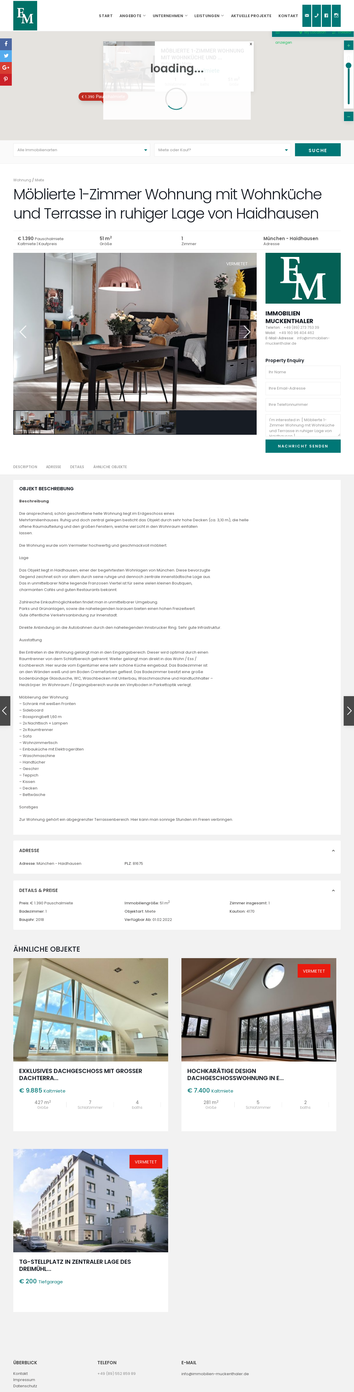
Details (77, 470)
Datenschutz (25, 1389)
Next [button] (246, 335)
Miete (39, 182)
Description (25, 470)
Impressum (24, 1383)
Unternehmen (168, 16)
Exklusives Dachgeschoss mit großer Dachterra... (80, 1077)
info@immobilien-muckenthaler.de (215, 1377)
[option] (135, 334)
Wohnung (22, 182)
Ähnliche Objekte (110, 470)
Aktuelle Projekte (251, 16)
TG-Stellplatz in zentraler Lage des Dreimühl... (75, 1268)
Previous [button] (22, 335)
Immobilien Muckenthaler (289, 320)
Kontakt (288, 16)
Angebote (130, 16)
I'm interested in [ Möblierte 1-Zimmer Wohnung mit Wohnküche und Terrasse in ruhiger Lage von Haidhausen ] (303, 428)
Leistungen (206, 16)
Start (106, 16)
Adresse (53, 470)
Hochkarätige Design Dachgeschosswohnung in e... (235, 1077)
